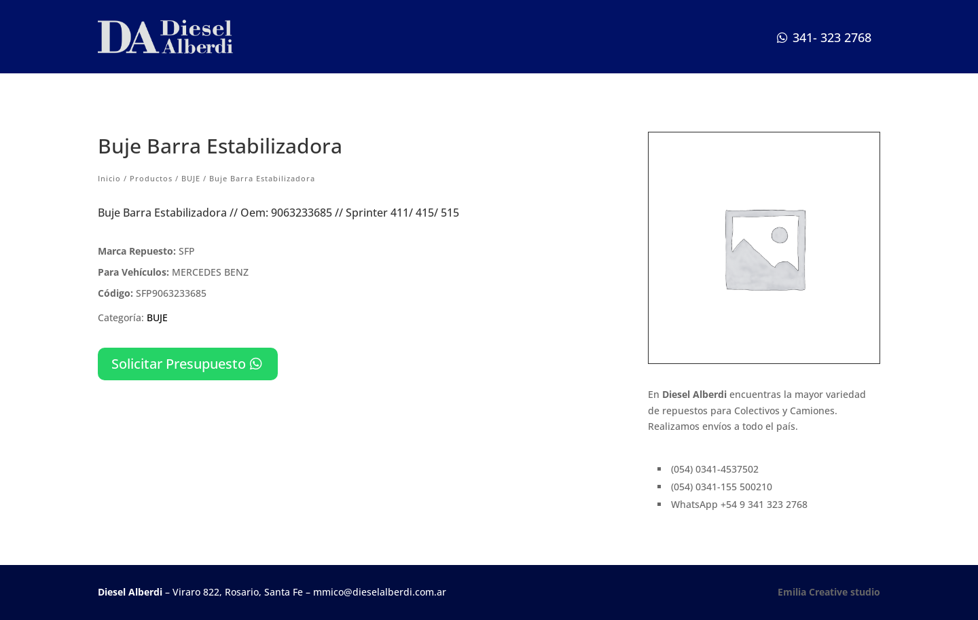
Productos (151, 178)
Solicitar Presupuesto (178, 363)
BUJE (190, 178)
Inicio (109, 178)
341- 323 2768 (832, 37)
